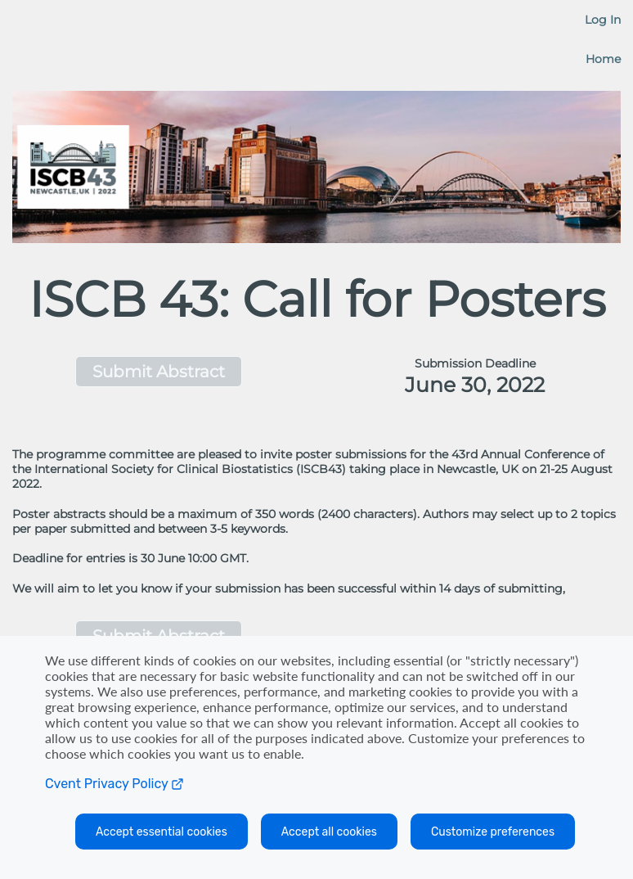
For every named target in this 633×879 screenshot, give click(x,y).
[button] (158, 371)
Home (603, 59)
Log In (603, 19)
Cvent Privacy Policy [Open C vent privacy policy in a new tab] (114, 783)
